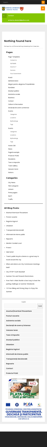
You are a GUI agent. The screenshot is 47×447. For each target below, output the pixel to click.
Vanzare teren (13, 169)
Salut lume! (10, 252)
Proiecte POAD (13, 156)
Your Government (15, 73)
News (10, 149)
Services (12, 70)
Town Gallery (12, 166)
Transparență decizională (15, 230)
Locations (13, 118)
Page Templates (14, 57)
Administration (13, 81)
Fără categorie (13, 186)
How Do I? (13, 67)
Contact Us (13, 60)
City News (11, 182)
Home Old (11, 145)
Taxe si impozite (14, 162)
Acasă (10, 77)
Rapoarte (9, 239)
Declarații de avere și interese (18, 108)
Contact (8, 15)
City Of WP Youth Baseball (15, 272)
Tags (11, 124)
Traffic (10, 199)
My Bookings (14, 121)
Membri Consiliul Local (13, 243)
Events (10, 111)
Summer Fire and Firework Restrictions (19, 276)
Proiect (8, 247)
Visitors (10, 172)
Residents (11, 159)
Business (11, 97)
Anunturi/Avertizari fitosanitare (17, 213)
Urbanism (9, 226)
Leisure (10, 189)
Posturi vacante (11, 217)
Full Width (13, 63)
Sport (10, 196)
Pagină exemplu (13, 152)
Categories (13, 114)
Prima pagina (12, 192)
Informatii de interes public (15, 234)
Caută (24, 302)
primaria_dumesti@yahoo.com (18, 20)
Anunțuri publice (13, 91)
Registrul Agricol (12, 221)
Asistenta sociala (14, 94)
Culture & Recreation (15, 104)
